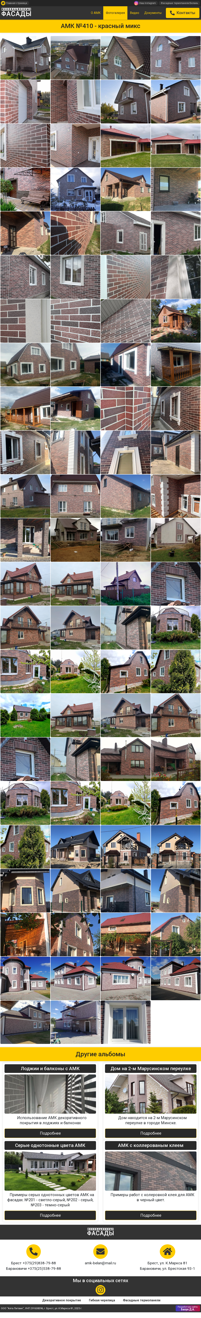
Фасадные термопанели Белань (179, 3)
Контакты (182, 13)
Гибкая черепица (102, 1306)
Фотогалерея (115, 13)
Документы (153, 13)
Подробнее (50, 1139)
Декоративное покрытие (61, 1306)
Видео (134, 13)
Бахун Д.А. (188, 1314)
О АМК (96, 13)
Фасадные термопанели (141, 1306)
